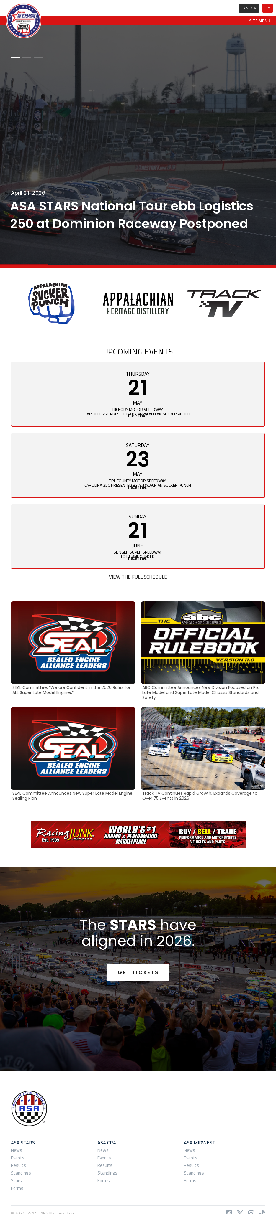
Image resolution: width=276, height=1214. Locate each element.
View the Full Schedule (138, 577)
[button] (259, 20)
